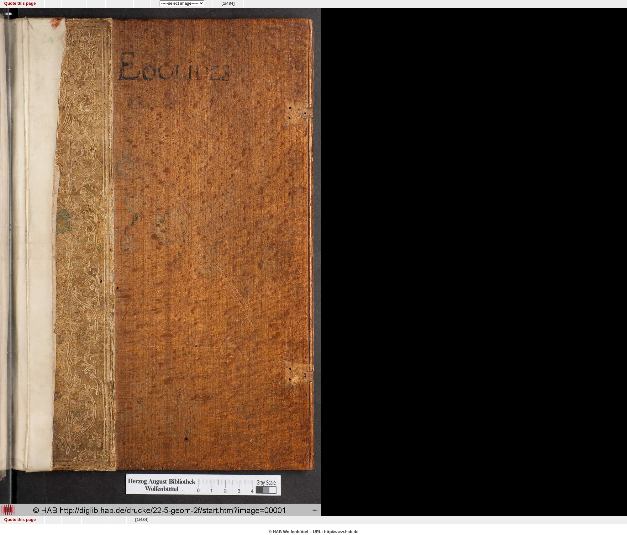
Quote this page (20, 3)
